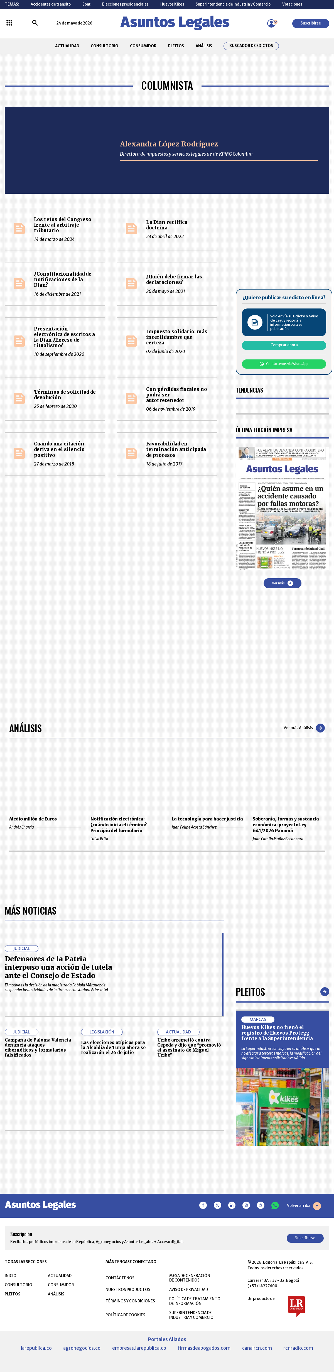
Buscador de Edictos (251, 46)
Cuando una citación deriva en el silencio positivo (59, 449)
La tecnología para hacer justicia (207, 819)
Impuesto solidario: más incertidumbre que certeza (176, 337)
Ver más (282, 583)
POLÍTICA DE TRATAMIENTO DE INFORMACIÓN (194, 1301)
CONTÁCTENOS (119, 1278)
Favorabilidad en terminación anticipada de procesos (176, 449)
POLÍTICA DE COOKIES (125, 1315)
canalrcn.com (257, 1348)
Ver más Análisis (304, 728)
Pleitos (250, 992)
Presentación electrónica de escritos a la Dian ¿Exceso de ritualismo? (64, 337)
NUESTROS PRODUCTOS (127, 1289)
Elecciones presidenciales (125, 4)
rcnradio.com (298, 1348)
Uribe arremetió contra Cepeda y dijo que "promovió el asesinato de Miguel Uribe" (189, 1047)
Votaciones (292, 4)
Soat (86, 4)
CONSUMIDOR (143, 46)
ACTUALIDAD (67, 46)
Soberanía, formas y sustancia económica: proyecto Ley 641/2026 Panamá (286, 824)
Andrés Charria (45, 827)
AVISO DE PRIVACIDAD (188, 1289)
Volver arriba (304, 1206)
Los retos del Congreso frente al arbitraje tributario (62, 225)
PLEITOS (176, 46)
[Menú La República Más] (9, 23)
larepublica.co (36, 1348)
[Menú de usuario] (271, 23)
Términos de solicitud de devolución (65, 395)
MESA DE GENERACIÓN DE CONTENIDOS (189, 1278)
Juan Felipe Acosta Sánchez (208, 827)
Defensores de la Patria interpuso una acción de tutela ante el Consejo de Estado (58, 967)
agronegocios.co (81, 1348)
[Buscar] (35, 23)
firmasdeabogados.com (204, 1348)
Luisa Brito (126, 839)
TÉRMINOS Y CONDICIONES (130, 1301)
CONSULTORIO (104, 46)
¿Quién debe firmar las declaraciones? (174, 279)
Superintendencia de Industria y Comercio (233, 4)
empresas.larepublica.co (139, 1348)
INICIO (10, 1275)
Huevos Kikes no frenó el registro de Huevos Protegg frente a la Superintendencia (277, 1033)
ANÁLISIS (204, 46)
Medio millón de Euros (33, 819)
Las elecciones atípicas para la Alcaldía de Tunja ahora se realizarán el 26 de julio (113, 1047)
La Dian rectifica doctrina (166, 225)
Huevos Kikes (172, 4)
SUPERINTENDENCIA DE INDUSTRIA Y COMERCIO (191, 1315)
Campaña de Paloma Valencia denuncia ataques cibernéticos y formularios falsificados (38, 1047)
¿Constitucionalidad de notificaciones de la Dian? (62, 279)
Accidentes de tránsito (51, 4)
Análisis (25, 728)
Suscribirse (311, 23)
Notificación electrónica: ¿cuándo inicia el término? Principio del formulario (118, 824)
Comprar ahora (284, 345)
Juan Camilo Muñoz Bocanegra (289, 839)
